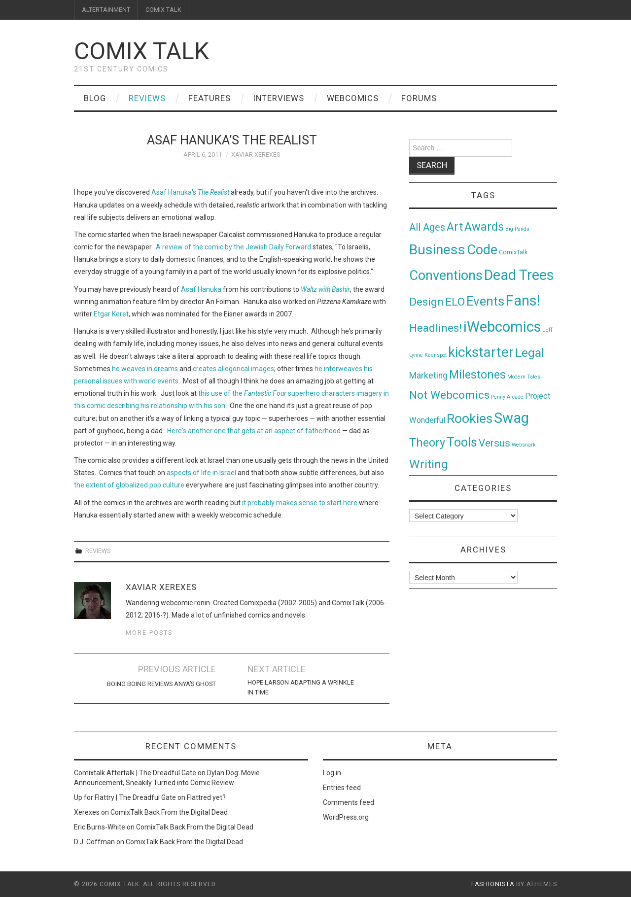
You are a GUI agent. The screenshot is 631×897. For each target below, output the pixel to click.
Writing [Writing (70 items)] (428, 464)
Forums (419, 98)
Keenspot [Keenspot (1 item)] (435, 355)
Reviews (147, 98)
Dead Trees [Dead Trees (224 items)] (519, 275)
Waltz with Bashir (325, 289)
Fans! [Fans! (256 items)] (523, 300)
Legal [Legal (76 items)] (529, 352)
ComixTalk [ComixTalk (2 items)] (513, 252)
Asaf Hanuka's (191, 192)
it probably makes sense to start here (299, 503)
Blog (95, 98)
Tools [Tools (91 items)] (462, 442)
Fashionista (492, 884)
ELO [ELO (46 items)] (455, 302)
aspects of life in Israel (201, 473)
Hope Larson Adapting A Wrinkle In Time (300, 687)
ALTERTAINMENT (106, 9)
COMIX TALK (163, 9)
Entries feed (342, 788)
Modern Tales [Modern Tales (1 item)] (523, 377)
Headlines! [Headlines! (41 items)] (435, 327)
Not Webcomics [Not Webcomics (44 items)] (449, 395)
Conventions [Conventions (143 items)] (446, 275)
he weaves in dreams (145, 369)
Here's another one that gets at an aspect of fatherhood (254, 431)
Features (209, 98)
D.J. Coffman (94, 842)
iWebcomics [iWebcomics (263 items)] (502, 326)
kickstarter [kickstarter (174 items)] (481, 352)
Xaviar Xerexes (255, 154)
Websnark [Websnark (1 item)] (524, 445)
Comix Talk (141, 51)
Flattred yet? (206, 797)
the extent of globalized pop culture (129, 485)
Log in (332, 773)
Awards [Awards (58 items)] (484, 227)
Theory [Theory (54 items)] (427, 442)
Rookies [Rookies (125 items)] (469, 418)
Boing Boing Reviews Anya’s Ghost (161, 684)
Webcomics (353, 98)
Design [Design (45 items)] (426, 302)
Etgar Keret (111, 314)
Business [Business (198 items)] (437, 250)
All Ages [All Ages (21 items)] (427, 227)
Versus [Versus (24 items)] (494, 443)
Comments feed (348, 802)
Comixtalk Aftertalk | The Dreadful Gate (135, 773)
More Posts (149, 632)
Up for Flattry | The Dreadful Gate (125, 797)
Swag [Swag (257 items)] (511, 418)
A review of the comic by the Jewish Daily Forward (233, 247)
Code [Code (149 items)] (482, 250)
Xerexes (87, 812)
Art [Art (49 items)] (455, 227)
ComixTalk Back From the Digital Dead (169, 812)
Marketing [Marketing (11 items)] (428, 375)
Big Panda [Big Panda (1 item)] (517, 229)
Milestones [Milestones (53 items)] (477, 374)
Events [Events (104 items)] (485, 301)
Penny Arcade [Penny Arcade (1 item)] (507, 397)
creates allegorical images (233, 369)
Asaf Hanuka (201, 289)
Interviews (278, 98)
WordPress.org (346, 817)
